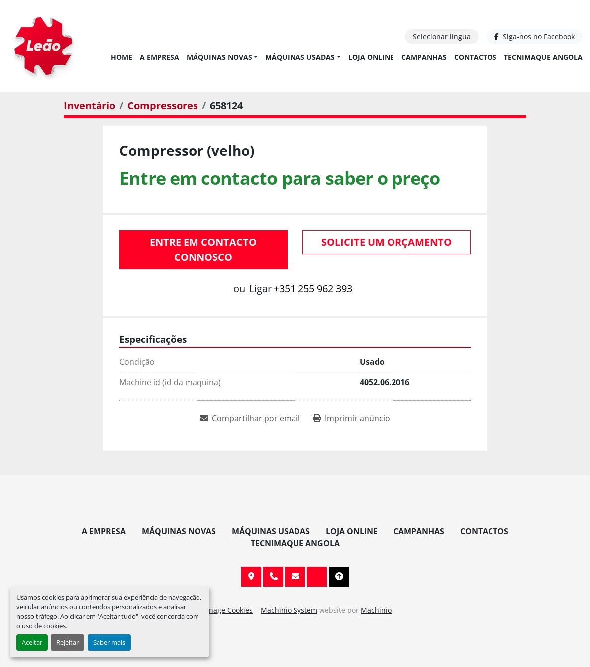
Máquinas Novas (219, 57)
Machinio (376, 610)
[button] (222, 57)
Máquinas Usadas (300, 57)
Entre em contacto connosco (203, 249)
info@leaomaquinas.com (295, 577)
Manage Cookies (225, 610)
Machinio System (289, 610)
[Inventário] (89, 105)
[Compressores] (162, 105)
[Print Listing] (351, 418)
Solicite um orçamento (386, 242)
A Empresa (159, 57)
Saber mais (109, 642)
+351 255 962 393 (313, 288)
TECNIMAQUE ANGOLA (543, 57)
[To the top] (339, 577)
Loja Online (371, 57)
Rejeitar (67, 642)
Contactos (475, 57)
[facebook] (535, 36)
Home (121, 57)
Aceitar (32, 642)
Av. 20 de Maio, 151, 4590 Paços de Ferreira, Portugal (251, 577)
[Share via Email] (250, 418)
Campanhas (424, 57)
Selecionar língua (442, 36)
